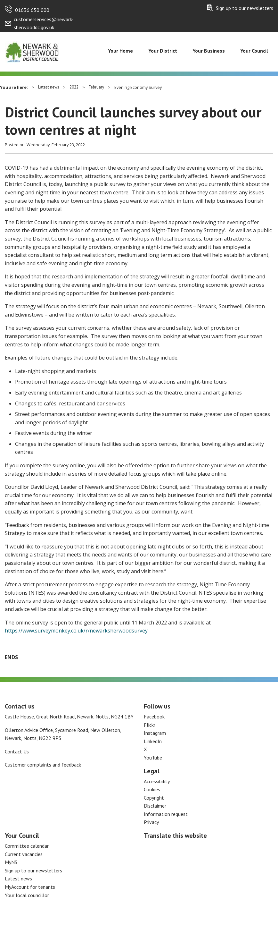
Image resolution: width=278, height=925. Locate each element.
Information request (166, 814)
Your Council (254, 50)
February (96, 87)
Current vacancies (24, 854)
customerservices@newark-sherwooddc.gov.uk (44, 23)
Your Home (120, 50)
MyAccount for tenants (30, 887)
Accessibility (157, 781)
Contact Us (17, 751)
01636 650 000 (32, 10)
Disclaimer (155, 805)
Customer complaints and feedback (43, 764)
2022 (74, 87)
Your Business (208, 50)
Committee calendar (27, 846)
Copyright (154, 797)
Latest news (48, 87)
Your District (162, 50)
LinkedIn (153, 741)
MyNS (11, 862)
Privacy (151, 822)
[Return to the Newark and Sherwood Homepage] (32, 51)
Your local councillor (27, 895)
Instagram (155, 733)
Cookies (152, 789)
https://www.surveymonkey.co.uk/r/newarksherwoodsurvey (76, 630)
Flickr (149, 725)
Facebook (154, 716)
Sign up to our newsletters (244, 8)
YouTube (153, 757)
